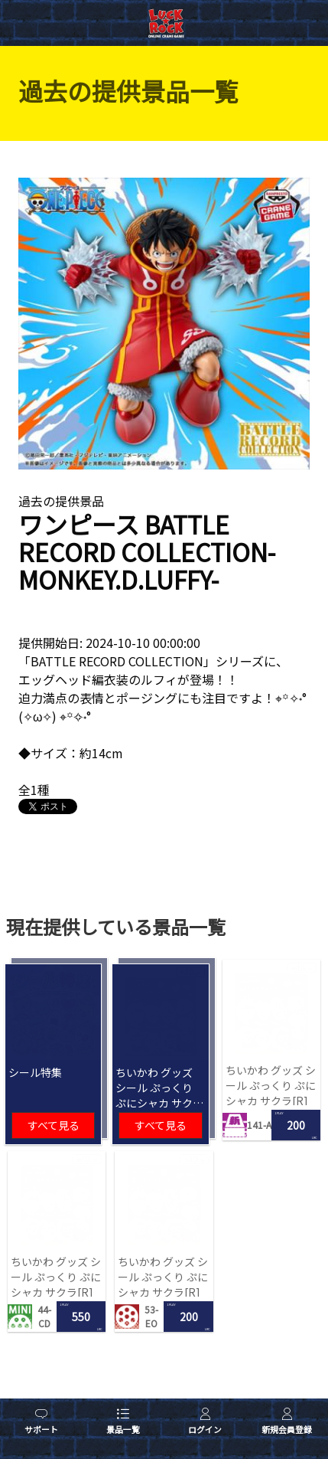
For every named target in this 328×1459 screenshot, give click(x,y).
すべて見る (54, 1125)
